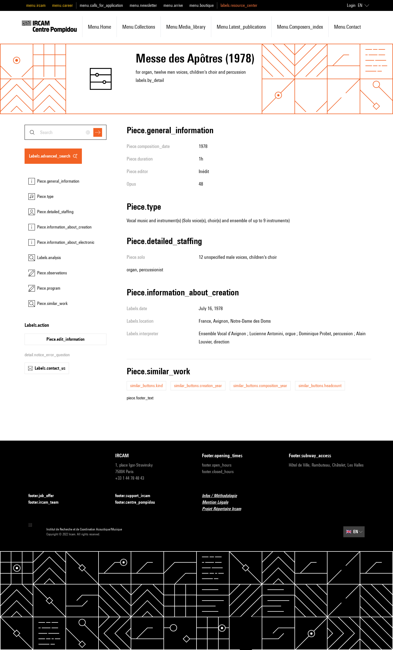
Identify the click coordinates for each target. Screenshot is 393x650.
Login (351, 5)
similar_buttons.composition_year (260, 385)
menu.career (62, 5)
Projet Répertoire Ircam (225, 509)
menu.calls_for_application (101, 5)
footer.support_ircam (136, 496)
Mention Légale (218, 502)
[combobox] (65, 132)
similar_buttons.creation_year (198, 385)
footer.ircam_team (46, 502)
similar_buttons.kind (146, 385)
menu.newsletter (143, 5)
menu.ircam (36, 5)
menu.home (99, 27)
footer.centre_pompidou (138, 502)
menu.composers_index (300, 27)
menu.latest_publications (241, 27)
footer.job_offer (44, 496)
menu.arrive (173, 5)
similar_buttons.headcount (320, 385)
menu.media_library (186, 27)
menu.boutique (201, 5)
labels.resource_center (239, 5)
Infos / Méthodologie (222, 496)
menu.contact (347, 27)
